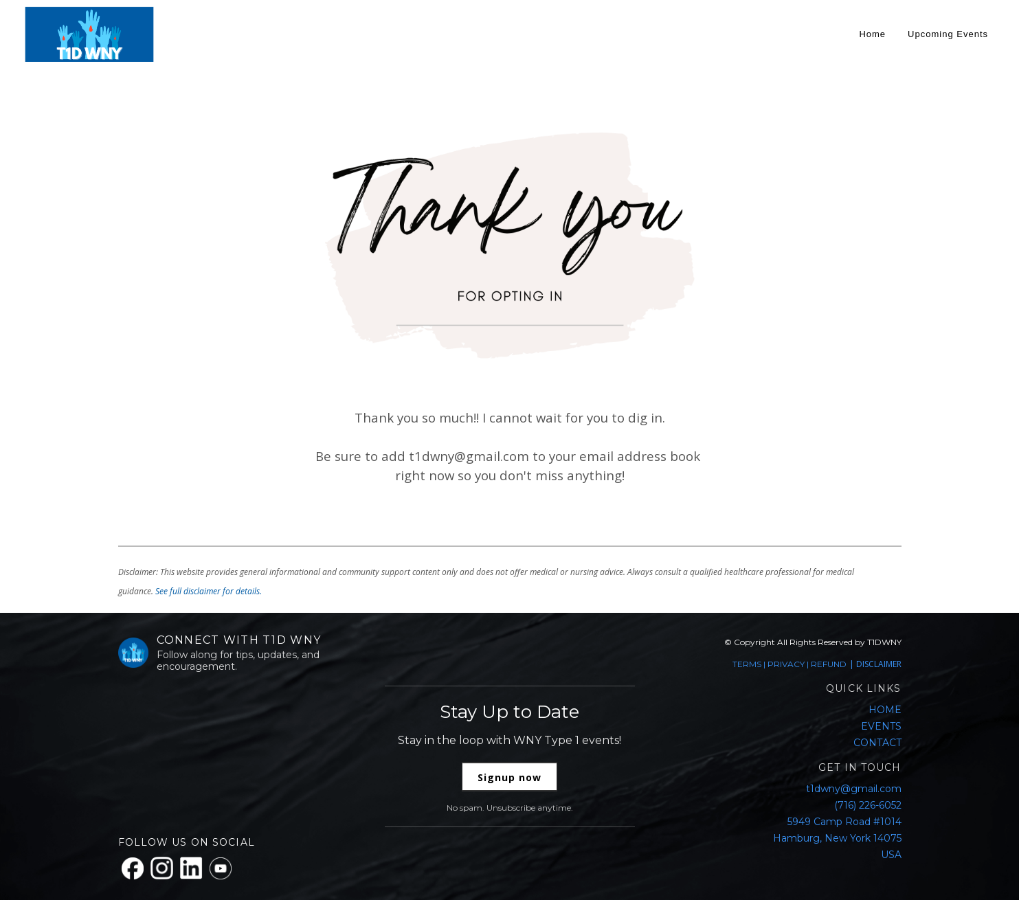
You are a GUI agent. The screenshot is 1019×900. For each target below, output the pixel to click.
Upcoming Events (948, 34)
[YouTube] (220, 868)
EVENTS (881, 726)
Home (872, 34)
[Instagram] (162, 868)
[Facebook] (132, 868)
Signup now (509, 777)
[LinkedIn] (191, 868)
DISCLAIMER (879, 664)
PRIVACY (786, 664)
